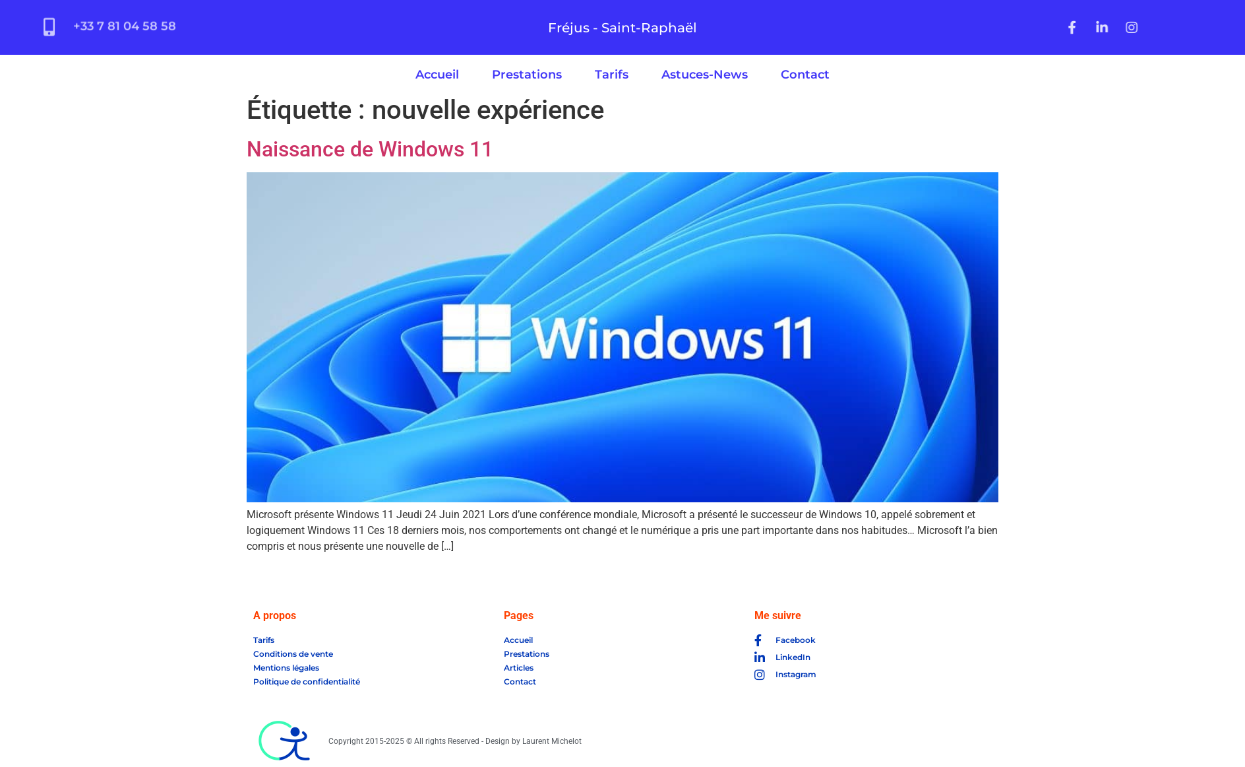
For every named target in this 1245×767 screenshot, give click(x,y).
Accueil (437, 74)
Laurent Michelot (552, 741)
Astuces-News (704, 74)
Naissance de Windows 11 (370, 149)
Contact (805, 74)
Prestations (527, 74)
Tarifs (611, 74)
